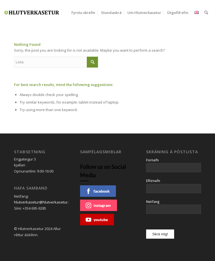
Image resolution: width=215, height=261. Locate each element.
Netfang (153, 201)
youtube (97, 219)
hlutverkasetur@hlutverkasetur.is (42, 202)
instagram (98, 205)
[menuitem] (83, 12)
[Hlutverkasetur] (31, 12)
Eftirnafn (153, 180)
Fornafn (152, 160)
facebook (98, 191)
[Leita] (206, 12)
